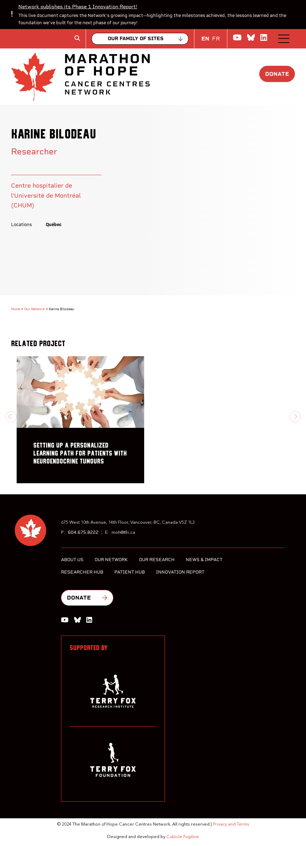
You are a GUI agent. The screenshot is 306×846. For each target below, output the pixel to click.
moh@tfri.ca (123, 532)
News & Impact (204, 559)
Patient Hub (129, 572)
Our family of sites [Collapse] (136, 39)
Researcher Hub (82, 572)
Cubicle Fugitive (182, 837)
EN (205, 38)
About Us (72, 559)
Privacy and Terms (231, 824)
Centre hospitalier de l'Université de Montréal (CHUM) (46, 195)
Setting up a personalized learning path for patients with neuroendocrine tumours (80, 453)
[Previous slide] (11, 416)
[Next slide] (294, 416)
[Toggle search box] (77, 38)
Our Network (34, 309)
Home (15, 309)
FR (216, 38)
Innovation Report (180, 572)
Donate (277, 74)
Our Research (157, 559)
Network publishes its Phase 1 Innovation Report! (77, 6)
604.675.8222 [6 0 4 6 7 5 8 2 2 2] (83, 532)
